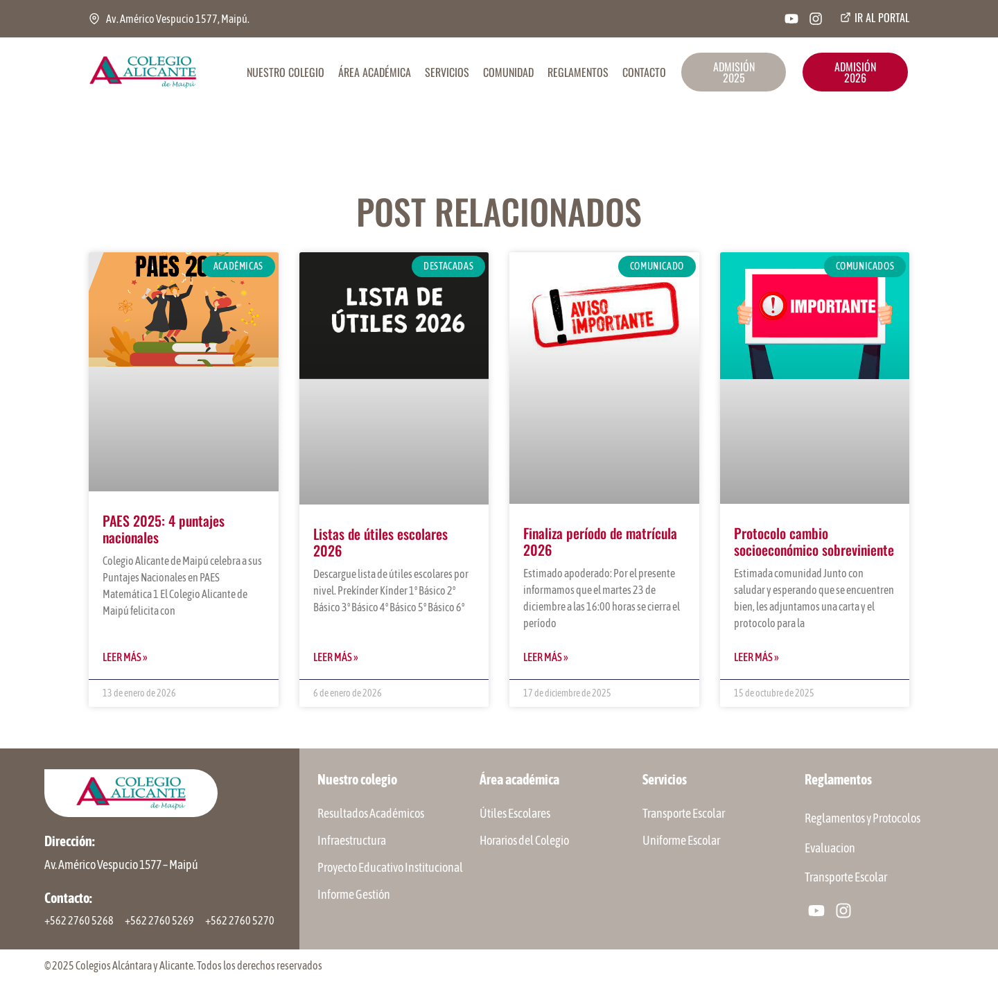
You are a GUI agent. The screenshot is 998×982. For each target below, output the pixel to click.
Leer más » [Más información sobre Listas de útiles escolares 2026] (335, 657)
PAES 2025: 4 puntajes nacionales (164, 528)
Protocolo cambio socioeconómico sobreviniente (814, 541)
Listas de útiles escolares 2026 (380, 542)
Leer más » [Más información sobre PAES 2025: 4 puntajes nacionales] (125, 657)
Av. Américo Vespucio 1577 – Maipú (121, 864)
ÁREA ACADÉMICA (374, 72)
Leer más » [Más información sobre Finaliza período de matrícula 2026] (545, 657)
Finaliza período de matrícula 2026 (600, 541)
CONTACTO (644, 72)
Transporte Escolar (846, 878)
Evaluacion (830, 848)
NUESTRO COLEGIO (285, 72)
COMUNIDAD (508, 72)
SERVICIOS (447, 72)
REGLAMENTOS (578, 72)
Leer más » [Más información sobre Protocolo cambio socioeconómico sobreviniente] (756, 657)
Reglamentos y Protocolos (862, 819)
